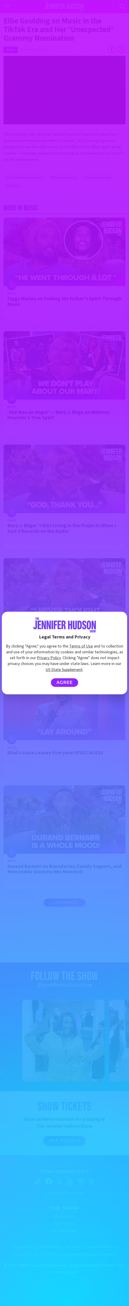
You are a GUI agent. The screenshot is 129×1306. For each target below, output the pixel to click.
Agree (64, 682)
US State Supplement (64, 670)
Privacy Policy (49, 658)
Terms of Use (81, 646)
